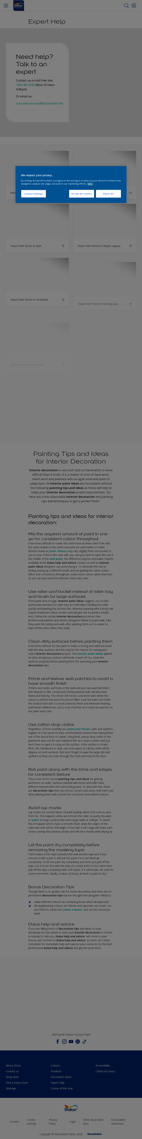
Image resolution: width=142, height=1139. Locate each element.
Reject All (108, 193)
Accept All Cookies (81, 193)
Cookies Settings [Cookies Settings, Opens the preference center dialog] (33, 193)
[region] (71, 184)
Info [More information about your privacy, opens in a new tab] (90, 183)
